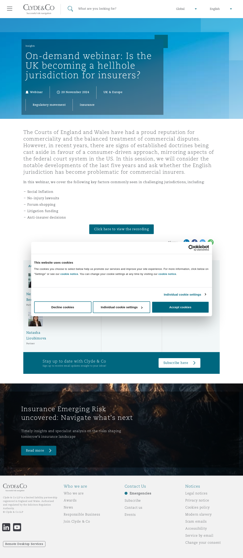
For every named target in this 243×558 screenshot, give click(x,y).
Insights (30, 45)
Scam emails (196, 521)
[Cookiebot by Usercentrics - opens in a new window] (191, 248)
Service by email (199, 535)
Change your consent (203, 543)
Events (130, 515)
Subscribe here (175, 363)
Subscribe (133, 500)
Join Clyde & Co (77, 521)
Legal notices (196, 493)
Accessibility (196, 528)
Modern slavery (198, 514)
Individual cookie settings (182, 294)
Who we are (74, 493)
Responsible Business (82, 514)
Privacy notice (197, 500)
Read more (35, 450)
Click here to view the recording (121, 229)
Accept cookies (180, 307)
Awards (70, 500)
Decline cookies (62, 307)
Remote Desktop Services (24, 544)
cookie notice (69, 273)
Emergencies (140, 493)
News (68, 507)
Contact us (134, 508)
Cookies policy (197, 507)
